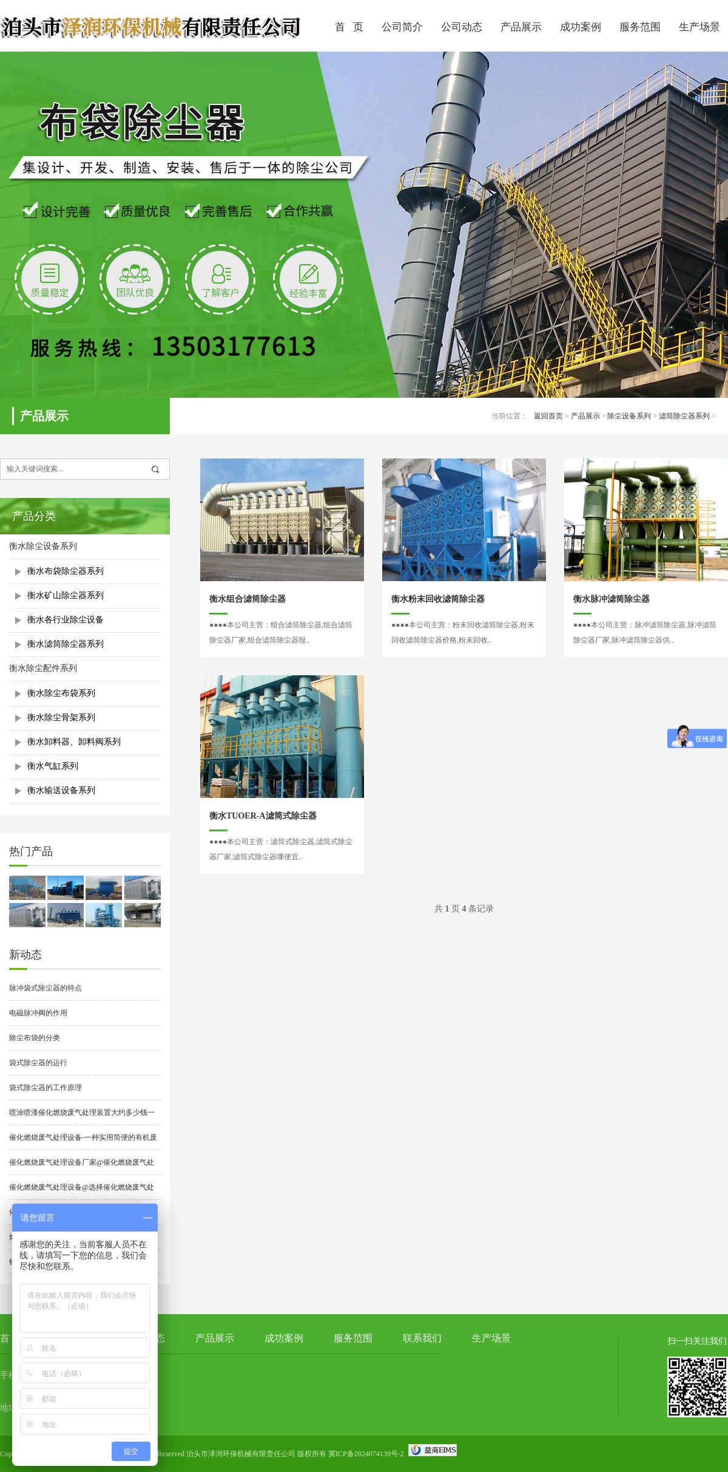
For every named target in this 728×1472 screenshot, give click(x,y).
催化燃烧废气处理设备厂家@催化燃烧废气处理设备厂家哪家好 (81, 1166)
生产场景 (491, 1338)
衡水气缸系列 (52, 766)
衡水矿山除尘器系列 (65, 595)
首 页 (349, 27)
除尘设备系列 (629, 416)
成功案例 (580, 27)
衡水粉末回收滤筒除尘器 (438, 599)
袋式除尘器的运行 (38, 1062)
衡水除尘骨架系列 (61, 717)
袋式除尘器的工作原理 (45, 1087)
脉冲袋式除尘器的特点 (45, 988)
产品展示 (521, 27)
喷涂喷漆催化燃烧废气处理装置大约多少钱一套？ (82, 1116)
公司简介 (402, 27)
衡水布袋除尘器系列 (65, 571)
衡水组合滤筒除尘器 (247, 599)
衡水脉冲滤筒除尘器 (611, 599)
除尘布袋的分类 (34, 1038)
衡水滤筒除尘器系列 (65, 644)
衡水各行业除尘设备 (65, 619)
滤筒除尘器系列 (684, 416)
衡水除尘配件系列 (43, 668)
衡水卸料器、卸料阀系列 (74, 741)
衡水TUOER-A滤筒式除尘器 (263, 815)
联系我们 (422, 1338)
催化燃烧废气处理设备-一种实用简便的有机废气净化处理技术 (83, 1141)
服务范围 (640, 27)
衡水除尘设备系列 (43, 546)
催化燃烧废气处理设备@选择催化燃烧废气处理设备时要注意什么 (81, 1191)
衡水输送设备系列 (61, 790)
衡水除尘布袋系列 (61, 693)
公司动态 (461, 27)
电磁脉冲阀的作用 (38, 1013)
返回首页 (548, 416)
